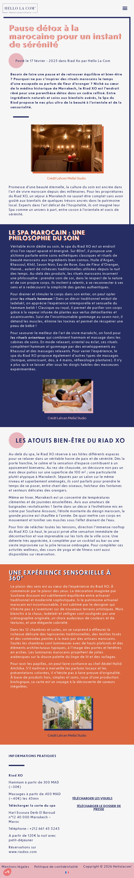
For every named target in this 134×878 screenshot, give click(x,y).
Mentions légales (15, 866)
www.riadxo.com (23, 852)
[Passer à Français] (67, 872)
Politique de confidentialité (56, 866)
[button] (125, 8)
